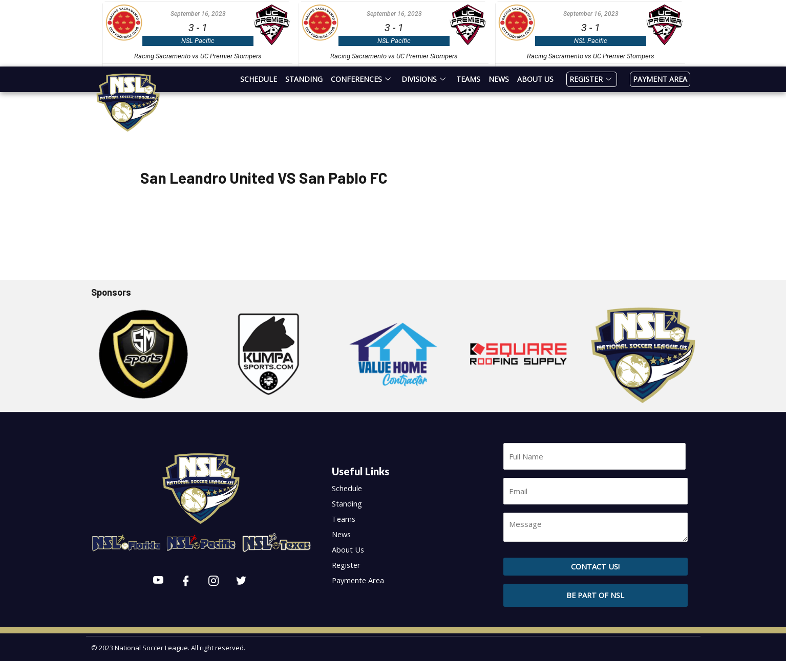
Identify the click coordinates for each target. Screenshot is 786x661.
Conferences (362, 79)
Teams (468, 79)
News (498, 79)
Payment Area (660, 79)
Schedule (258, 79)
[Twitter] (241, 581)
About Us (535, 79)
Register (591, 79)
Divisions (424, 79)
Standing (304, 79)
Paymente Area (361, 580)
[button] (595, 590)
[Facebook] (186, 581)
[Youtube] (158, 581)
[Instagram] (213, 581)
